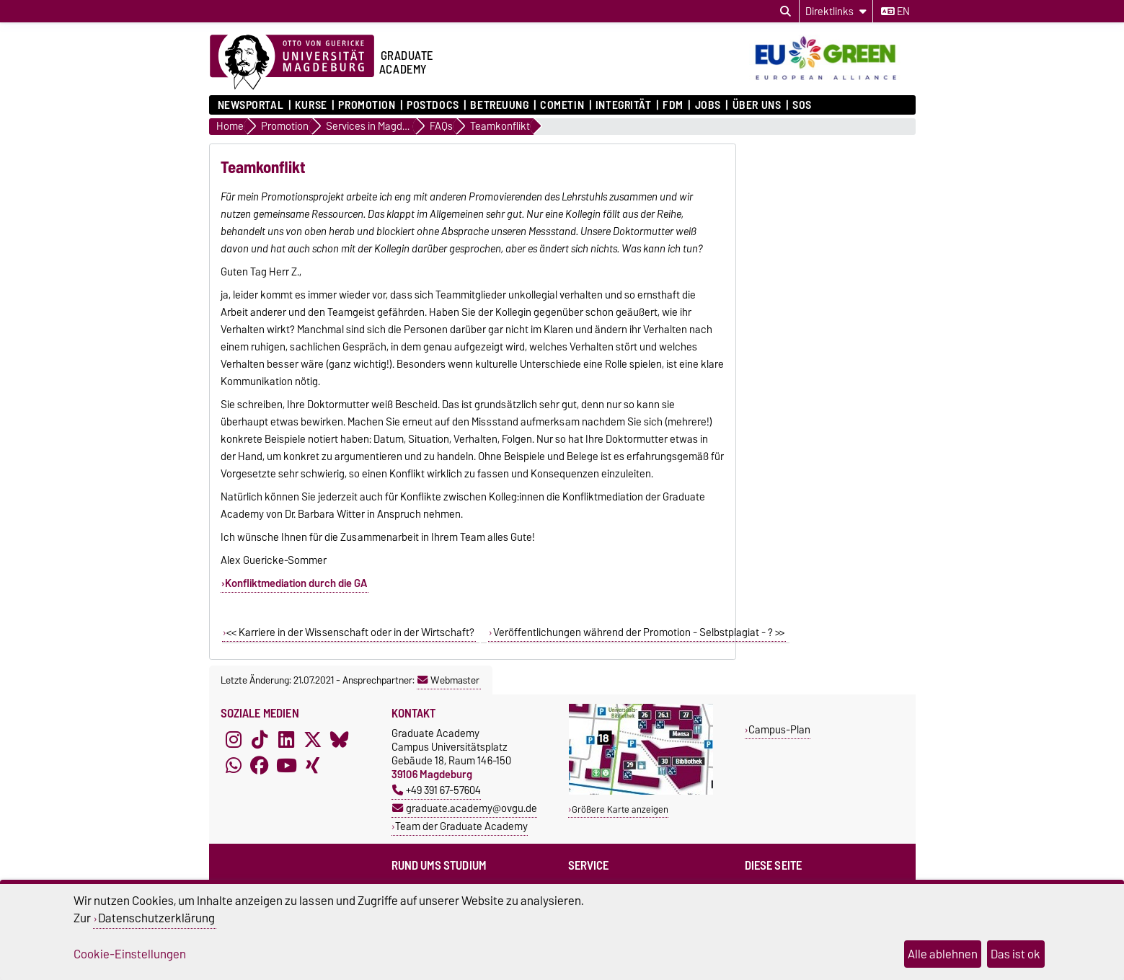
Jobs (708, 105)
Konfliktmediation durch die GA (296, 583)
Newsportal (251, 105)
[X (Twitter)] (313, 739)
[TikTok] (260, 739)
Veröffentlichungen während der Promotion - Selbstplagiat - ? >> (638, 632)
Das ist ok (1015, 954)
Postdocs (433, 105)
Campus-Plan (779, 729)
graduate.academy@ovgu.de (464, 808)
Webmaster (448, 680)
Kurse (311, 105)
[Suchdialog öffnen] (785, 11)
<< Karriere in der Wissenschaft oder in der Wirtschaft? (350, 632)
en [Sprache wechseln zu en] (895, 11)
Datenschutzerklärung (156, 918)
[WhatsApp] (234, 765)
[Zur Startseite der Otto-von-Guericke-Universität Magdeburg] (292, 63)
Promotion (366, 105)
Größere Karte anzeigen (620, 809)
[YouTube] (286, 765)
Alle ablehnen (943, 954)
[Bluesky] (340, 739)
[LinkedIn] (286, 739)
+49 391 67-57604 (436, 790)
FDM (673, 105)
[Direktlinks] (836, 11)
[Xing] (313, 765)
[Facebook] (260, 765)
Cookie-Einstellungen (130, 954)
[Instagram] (234, 739)
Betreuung (499, 105)
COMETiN (562, 105)
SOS (802, 105)
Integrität (624, 105)
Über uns (757, 105)
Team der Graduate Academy (461, 826)
